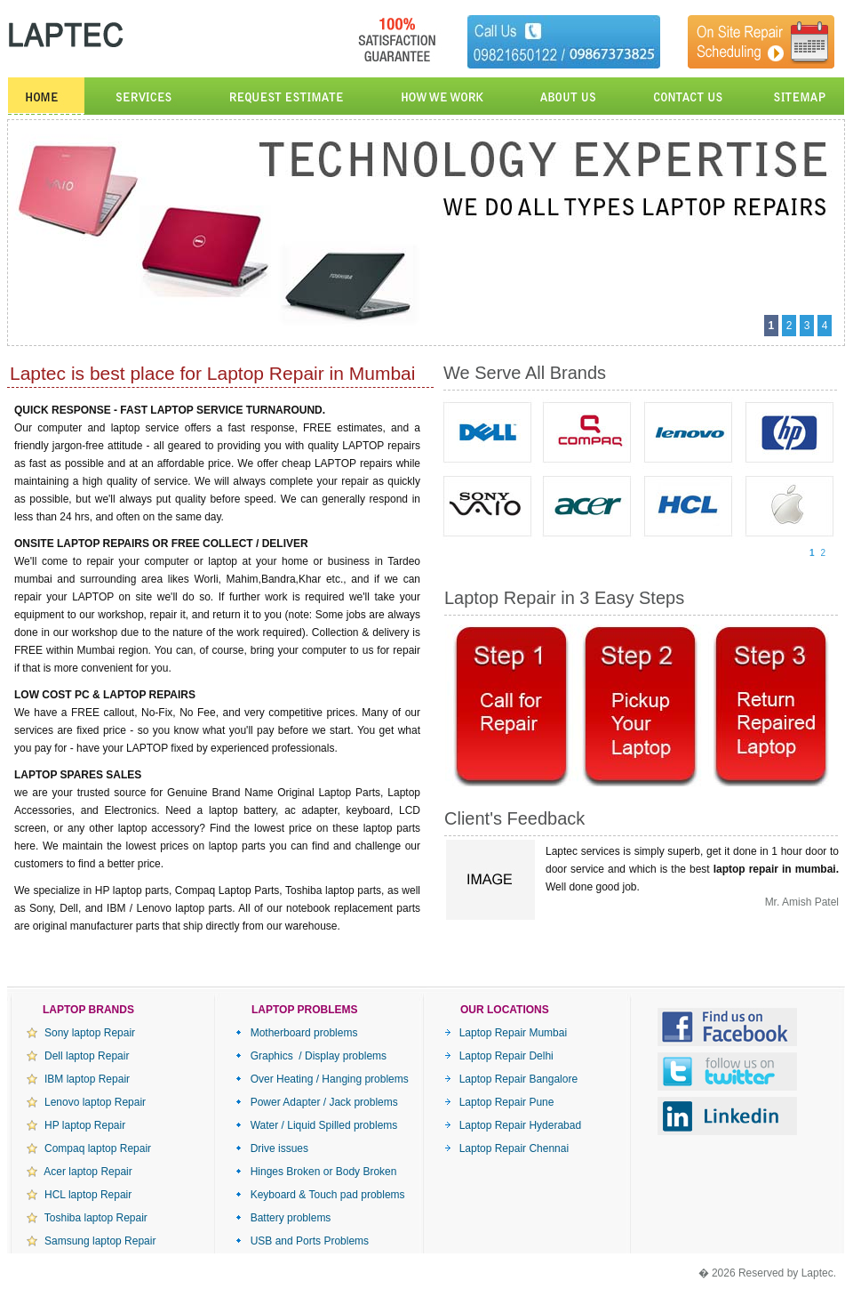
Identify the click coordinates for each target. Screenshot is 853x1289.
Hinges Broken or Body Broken (315, 1171)
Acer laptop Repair (79, 1171)
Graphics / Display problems (311, 1056)
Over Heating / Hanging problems (322, 1079)
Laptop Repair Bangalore (511, 1079)
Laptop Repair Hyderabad (512, 1125)
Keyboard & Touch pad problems (320, 1194)
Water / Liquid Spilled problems (316, 1125)
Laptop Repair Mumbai (505, 1033)
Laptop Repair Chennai (506, 1148)
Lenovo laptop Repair (86, 1102)
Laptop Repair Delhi (499, 1056)
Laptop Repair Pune (499, 1102)
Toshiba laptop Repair (87, 1218)
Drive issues (271, 1148)
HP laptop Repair (76, 1125)
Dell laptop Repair (78, 1056)
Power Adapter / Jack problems (316, 1102)
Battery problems (283, 1218)
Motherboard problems (296, 1033)
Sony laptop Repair (81, 1033)
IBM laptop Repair (78, 1079)
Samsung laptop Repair (91, 1241)
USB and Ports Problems (302, 1241)
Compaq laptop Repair (89, 1148)
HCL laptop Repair (79, 1194)
